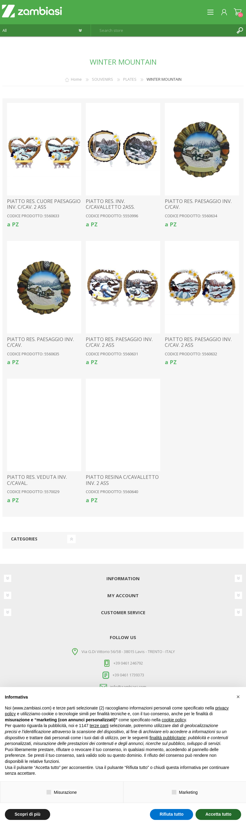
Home (76, 79)
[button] (238, 697)
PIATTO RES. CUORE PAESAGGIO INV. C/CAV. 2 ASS (44, 204)
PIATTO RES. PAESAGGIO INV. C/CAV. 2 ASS (119, 342)
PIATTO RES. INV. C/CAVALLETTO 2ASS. (110, 204)
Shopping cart (237, 12)
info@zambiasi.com (128, 686)
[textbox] (162, 30)
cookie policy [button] (174, 719)
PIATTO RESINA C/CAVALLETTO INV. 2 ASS (122, 480)
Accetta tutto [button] (218, 814)
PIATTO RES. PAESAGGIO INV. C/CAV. (198, 204)
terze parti (99, 725)
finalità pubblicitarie (167, 737)
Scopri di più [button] (27, 814)
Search (240, 30)
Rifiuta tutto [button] (172, 814)
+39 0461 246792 (128, 663)
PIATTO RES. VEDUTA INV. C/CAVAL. (37, 480)
